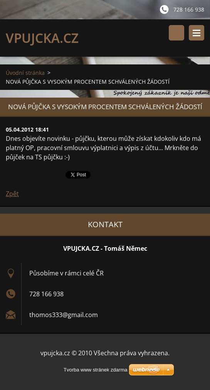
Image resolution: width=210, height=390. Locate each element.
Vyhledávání (176, 33)
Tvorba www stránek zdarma (95, 370)
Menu (196, 33)
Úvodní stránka (25, 72)
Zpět (12, 193)
